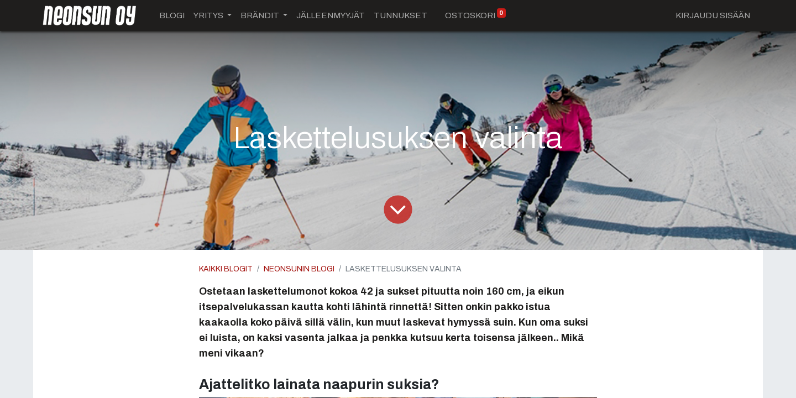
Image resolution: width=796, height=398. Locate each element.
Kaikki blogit (226, 269)
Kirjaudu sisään (712, 15)
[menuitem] (172, 16)
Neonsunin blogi (299, 269)
